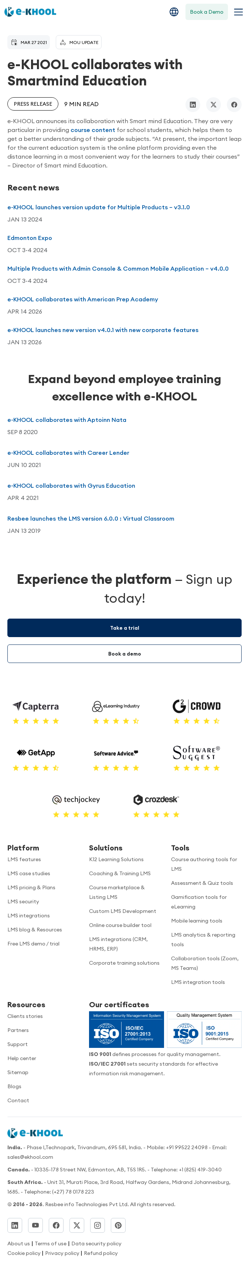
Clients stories (25, 1016)
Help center (21, 1058)
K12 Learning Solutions (116, 859)
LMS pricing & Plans (31, 887)
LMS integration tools (198, 982)
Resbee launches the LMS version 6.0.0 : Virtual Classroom (90, 518)
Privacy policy (63, 1253)
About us (18, 1243)
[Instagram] (97, 1225)
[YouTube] (35, 1225)
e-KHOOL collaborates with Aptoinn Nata (66, 419)
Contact (18, 1100)
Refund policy (101, 1253)
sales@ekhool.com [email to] (30, 1157)
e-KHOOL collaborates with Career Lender (68, 452)
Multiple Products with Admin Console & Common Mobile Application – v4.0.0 (118, 268)
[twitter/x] (213, 104)
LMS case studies (28, 873)
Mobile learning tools (196, 920)
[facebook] (234, 104)
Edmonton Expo (29, 237)
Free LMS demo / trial (33, 943)
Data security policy (96, 1243)
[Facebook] (56, 1225)
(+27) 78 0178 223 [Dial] (73, 1191)
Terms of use (50, 1243)
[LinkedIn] (14, 1225)
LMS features (24, 859)
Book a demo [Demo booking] (124, 653)
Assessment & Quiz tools (202, 883)
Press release (33, 104)
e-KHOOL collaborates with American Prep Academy (82, 299)
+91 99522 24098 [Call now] (187, 1147)
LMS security (23, 901)
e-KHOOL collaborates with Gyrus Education (71, 485)
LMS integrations (28, 915)
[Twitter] (76, 1225)
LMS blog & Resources (34, 929)
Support (17, 1044)
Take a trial (124, 628)
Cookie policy (24, 1253)
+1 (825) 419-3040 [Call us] (200, 1169)
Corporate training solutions (124, 963)
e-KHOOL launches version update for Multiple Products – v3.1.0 (98, 207)
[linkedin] (192, 104)
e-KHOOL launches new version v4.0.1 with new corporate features (102, 330)
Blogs (14, 1086)
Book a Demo (207, 12)
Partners (18, 1030)
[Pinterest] (118, 1225)
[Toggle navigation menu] (237, 12)
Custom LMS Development (122, 911)
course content (93, 129)
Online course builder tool (120, 925)
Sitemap (17, 1072)
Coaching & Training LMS (120, 873)
